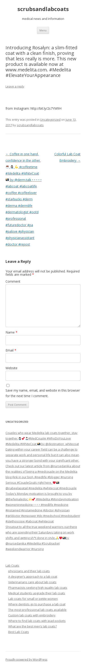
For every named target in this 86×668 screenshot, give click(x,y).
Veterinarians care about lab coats (32, 582)
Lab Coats (12, 565)
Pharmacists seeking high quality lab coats (37, 588)
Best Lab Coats (18, 632)
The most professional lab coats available (37, 610)
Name (11, 332)
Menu (43, 30)
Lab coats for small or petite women (33, 599)
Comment (13, 281)
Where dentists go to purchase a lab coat (36, 604)
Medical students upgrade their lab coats (36, 593)
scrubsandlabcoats (43, 9)
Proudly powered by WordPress (26, 660)
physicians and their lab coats (29, 571)
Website (11, 368)
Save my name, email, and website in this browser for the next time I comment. (43, 393)
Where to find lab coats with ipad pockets (37, 621)
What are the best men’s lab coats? (32, 626)
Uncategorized (50, 119)
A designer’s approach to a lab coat (32, 576)
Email (11, 350)
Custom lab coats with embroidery (31, 615)
